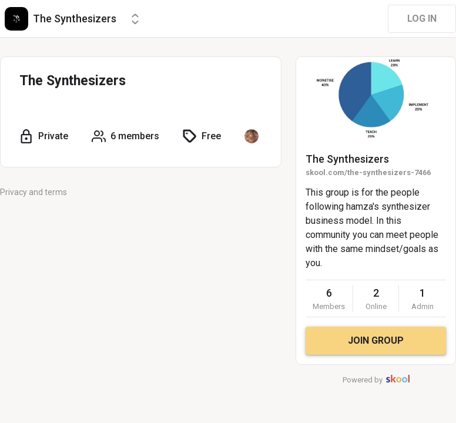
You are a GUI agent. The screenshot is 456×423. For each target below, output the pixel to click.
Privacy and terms (33, 192)
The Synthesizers (347, 159)
